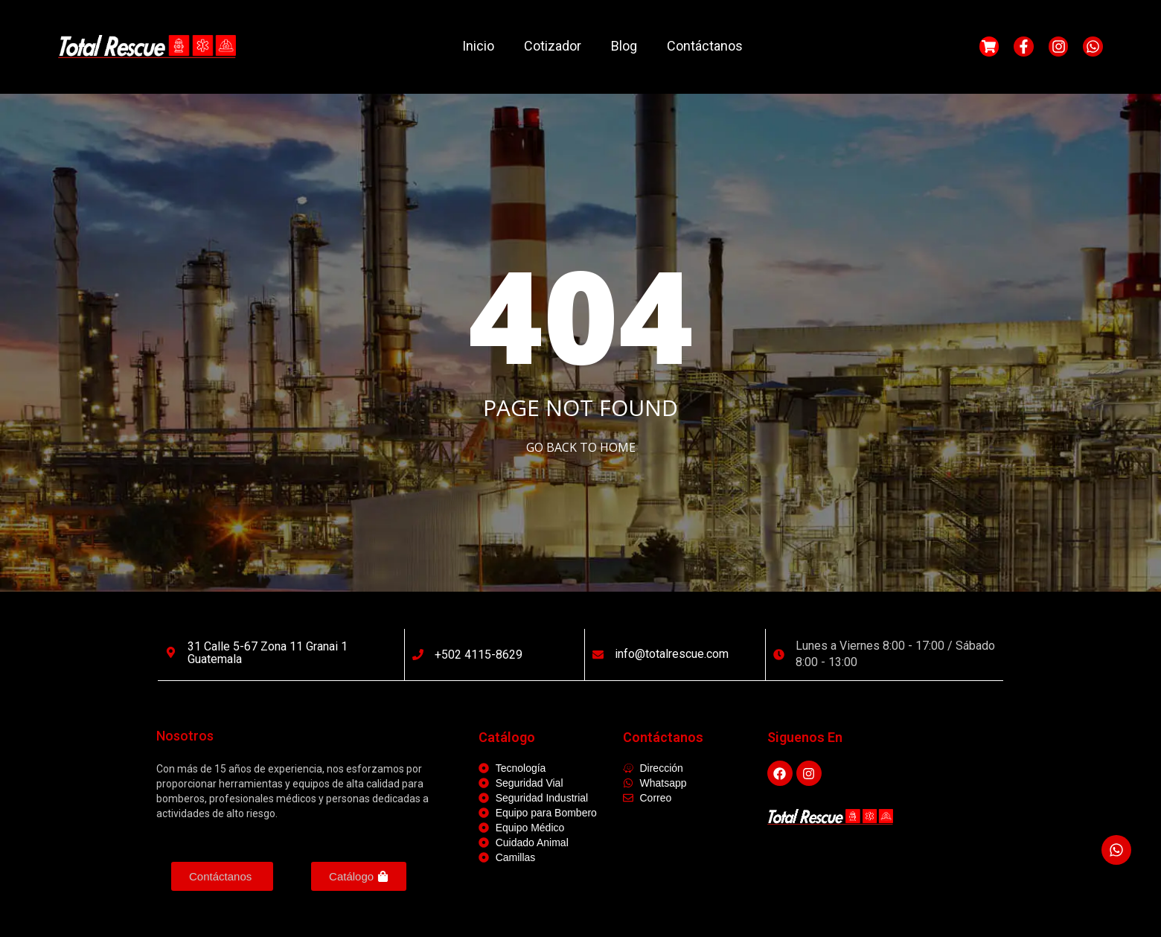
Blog (624, 46)
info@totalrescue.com (672, 654)
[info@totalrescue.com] (598, 654)
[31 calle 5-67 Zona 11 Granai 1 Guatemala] (170, 652)
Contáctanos (705, 46)
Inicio (478, 46)
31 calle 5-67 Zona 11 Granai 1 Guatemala (268, 653)
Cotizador (552, 46)
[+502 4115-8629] (417, 654)
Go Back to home (581, 447)
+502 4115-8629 (478, 654)
